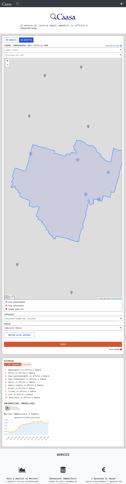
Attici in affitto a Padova (21, 382)
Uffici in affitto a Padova (21, 373)
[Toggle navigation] (17, 3)
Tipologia (9, 314)
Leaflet (100, 298)
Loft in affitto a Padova (20, 394)
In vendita (11, 40)
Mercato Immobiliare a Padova (21, 413)
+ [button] (7, 61)
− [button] (7, 65)
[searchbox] (63, 318)
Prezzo (7, 324)
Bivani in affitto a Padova (21, 388)
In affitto (26, 40)
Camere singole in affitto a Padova (25, 385)
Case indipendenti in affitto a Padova (27, 379)
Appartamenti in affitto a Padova (24, 370)
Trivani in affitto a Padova (22, 391)
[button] (122, 4)
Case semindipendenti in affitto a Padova (28, 376)
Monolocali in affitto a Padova (24, 397)
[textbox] (63, 50)
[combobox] (63, 50)
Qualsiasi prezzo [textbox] (13, 328)
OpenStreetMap (116, 298)
